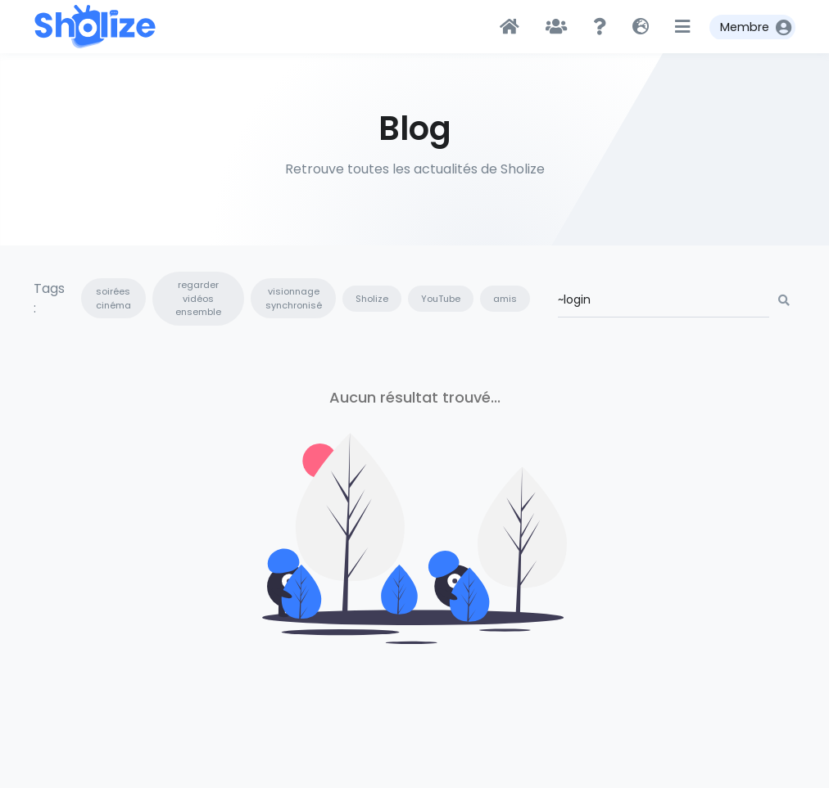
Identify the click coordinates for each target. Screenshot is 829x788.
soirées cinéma (113, 298)
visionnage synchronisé (293, 298)
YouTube (440, 298)
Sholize (372, 298)
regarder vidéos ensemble (198, 298)
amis (505, 298)
